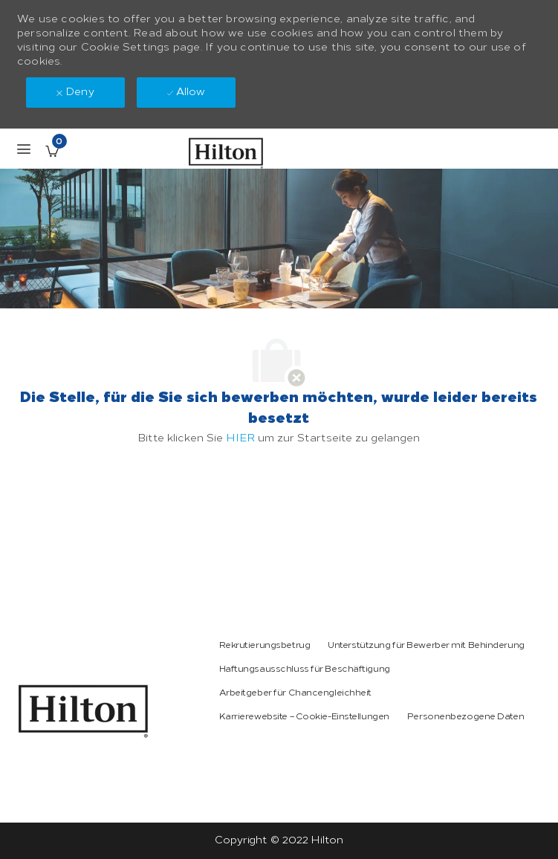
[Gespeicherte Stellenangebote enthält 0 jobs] (52, 151)
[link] (83, 711)
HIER (240, 438)
